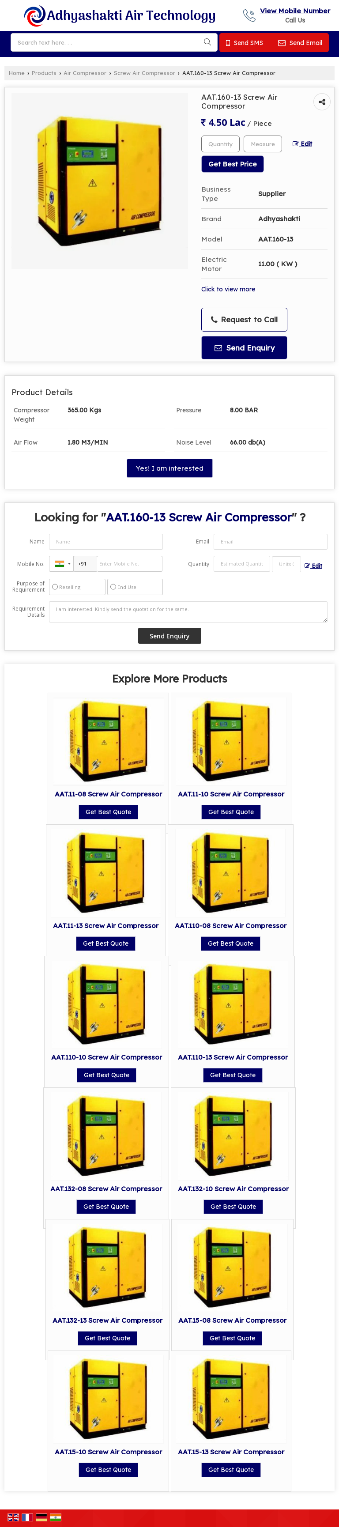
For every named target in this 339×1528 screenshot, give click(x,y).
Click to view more (228, 289)
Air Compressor (85, 72)
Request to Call (244, 319)
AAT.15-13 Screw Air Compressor (231, 1452)
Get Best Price (232, 164)
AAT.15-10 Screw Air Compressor (108, 1452)
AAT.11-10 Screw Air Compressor (231, 794)
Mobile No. (31, 564)
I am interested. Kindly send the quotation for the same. (188, 612)
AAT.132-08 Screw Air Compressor (106, 1189)
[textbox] (263, 144)
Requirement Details (28, 612)
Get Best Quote (108, 812)
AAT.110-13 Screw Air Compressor (233, 1057)
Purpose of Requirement (28, 587)
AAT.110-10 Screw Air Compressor (106, 1057)
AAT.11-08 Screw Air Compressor (108, 794)
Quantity (198, 564)
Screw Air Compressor (144, 72)
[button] (295, 11)
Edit (302, 143)
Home (17, 72)
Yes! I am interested (169, 468)
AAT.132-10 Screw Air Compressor (233, 1189)
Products (44, 72)
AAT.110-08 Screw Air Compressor (230, 925)
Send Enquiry (245, 347)
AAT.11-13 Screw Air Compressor (105, 925)
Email (202, 541)
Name (37, 541)
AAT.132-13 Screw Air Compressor (107, 1320)
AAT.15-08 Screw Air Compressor (232, 1320)
